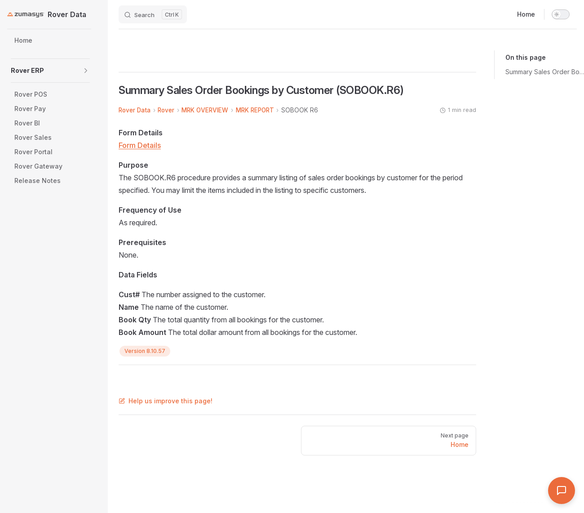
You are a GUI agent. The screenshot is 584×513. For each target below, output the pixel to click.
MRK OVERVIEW (204, 110)
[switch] (561, 14)
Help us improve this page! (165, 401)
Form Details (140, 145)
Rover (166, 110)
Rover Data (134, 110)
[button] (86, 70)
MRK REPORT (255, 110)
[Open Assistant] (561, 490)
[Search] (153, 14)
